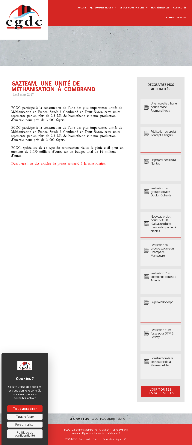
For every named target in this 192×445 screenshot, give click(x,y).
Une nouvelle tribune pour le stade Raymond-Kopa (164, 107)
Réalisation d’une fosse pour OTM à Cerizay (162, 333)
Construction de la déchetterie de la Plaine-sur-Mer (162, 361)
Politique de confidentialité (106, 433)
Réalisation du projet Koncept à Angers (163, 133)
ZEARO (121, 418)
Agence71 (121, 439)
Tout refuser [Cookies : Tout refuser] (25, 417)
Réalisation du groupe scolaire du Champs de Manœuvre (162, 250)
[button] (160, 391)
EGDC (95, 418)
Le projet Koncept (162, 302)
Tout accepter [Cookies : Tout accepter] (25, 408)
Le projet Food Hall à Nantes (163, 161)
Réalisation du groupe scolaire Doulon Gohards (161, 191)
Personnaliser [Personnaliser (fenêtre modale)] (25, 424)
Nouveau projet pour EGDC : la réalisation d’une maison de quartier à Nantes (163, 224)
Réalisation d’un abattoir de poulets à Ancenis (163, 276)
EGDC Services (107, 418)
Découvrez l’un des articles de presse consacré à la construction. (58, 163)
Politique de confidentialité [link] (25, 433)
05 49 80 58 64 (120, 429)
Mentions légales (81, 433)
